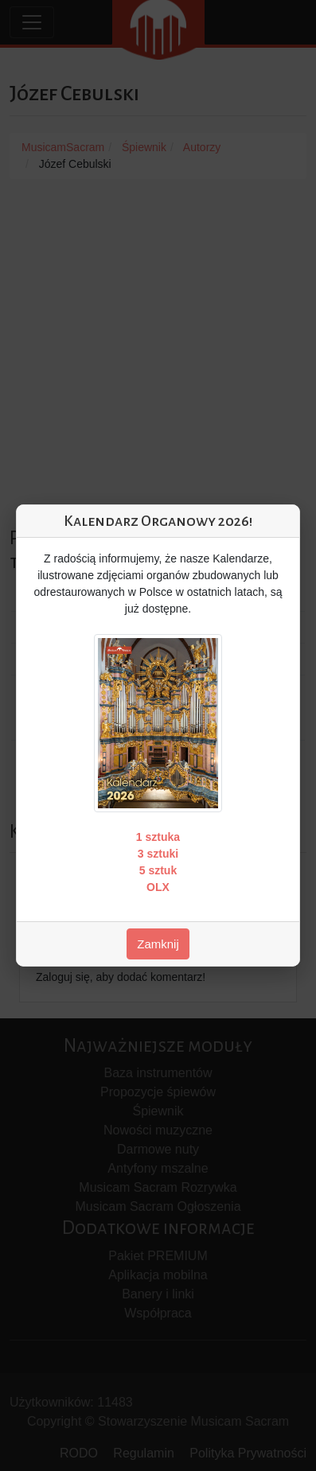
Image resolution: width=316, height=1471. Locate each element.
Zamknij (158, 944)
